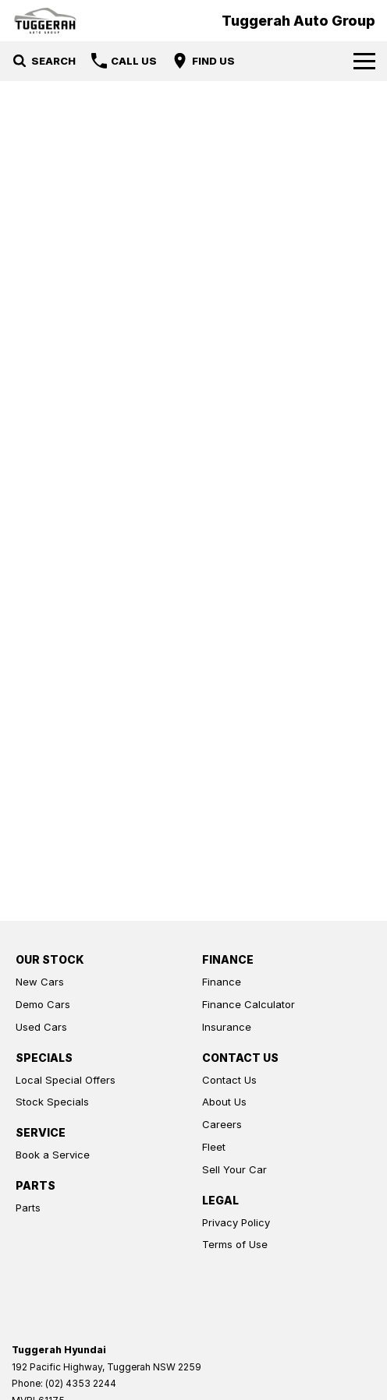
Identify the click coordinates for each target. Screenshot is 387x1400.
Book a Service (53, 1154)
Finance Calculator (248, 1004)
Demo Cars (43, 1004)
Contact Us (229, 1080)
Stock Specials (52, 1101)
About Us (224, 1101)
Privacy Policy (236, 1222)
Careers (222, 1124)
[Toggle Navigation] (364, 60)
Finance (221, 981)
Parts (28, 1207)
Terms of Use (235, 1244)
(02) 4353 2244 (80, 1383)
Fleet (213, 1147)
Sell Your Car (234, 1169)
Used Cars (41, 1027)
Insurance (226, 1027)
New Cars (40, 981)
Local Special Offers (65, 1080)
